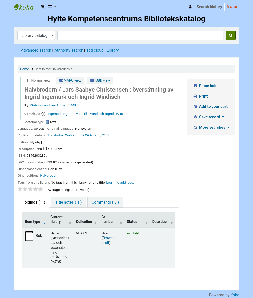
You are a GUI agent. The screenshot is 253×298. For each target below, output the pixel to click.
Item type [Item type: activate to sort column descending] (32, 222)
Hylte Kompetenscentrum (26, 7)
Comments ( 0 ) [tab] (105, 202)
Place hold (205, 86)
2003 (105, 135)
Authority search (68, 50)
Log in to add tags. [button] (120, 182)
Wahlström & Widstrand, (83, 135)
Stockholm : (55, 135)
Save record (207, 117)
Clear (232, 7)
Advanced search (36, 50)
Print (200, 96)
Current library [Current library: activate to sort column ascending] (56, 219)
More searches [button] (209, 127)
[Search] (231, 35)
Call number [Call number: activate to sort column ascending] (107, 219)
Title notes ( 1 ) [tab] (68, 202)
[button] (42, 7)
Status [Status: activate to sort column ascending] (132, 222)
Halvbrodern (49, 175)
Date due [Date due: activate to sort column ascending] (159, 222)
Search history (209, 6)
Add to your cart (210, 106)
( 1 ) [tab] (33, 202)
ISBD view (100, 80)
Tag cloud (95, 50)
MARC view (70, 80)
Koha (235, 295)
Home (24, 69)
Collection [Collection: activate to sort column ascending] (84, 222)
